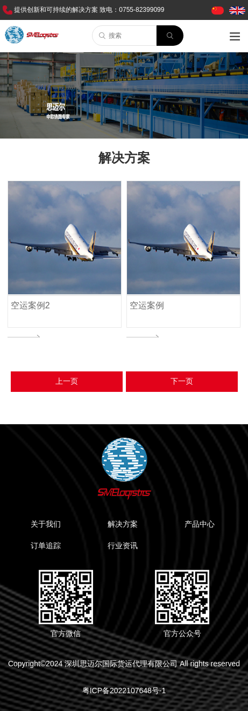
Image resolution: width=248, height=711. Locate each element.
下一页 (182, 381)
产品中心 (200, 524)
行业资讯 (123, 545)
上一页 (66, 381)
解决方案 (123, 524)
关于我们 (46, 524)
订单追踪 (46, 545)
